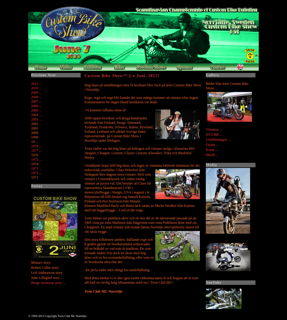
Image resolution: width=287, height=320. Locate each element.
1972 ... (36, 173)
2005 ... (36, 110)
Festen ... (212, 145)
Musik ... (212, 155)
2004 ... (36, 115)
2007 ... (36, 101)
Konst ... (212, 150)
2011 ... (36, 84)
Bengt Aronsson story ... (48, 283)
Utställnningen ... (218, 140)
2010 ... (36, 88)
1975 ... (36, 159)
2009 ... (36, 92)
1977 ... (36, 151)
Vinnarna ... (214, 129)
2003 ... (36, 119)
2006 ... (36, 106)
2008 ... (36, 97)
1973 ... (36, 168)
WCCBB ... (214, 134)
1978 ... (36, 146)
